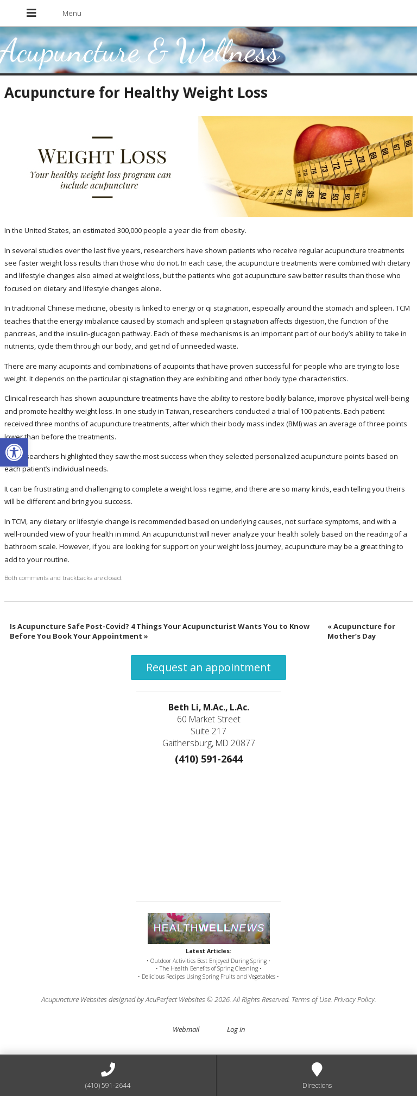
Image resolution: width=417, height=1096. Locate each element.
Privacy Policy (354, 999)
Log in (236, 1029)
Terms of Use (311, 999)
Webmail (186, 1029)
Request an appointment (208, 667)
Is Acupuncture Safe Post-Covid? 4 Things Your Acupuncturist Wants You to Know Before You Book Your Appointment (159, 631)
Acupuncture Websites (74, 999)
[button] (14, 452)
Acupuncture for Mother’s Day (361, 631)
